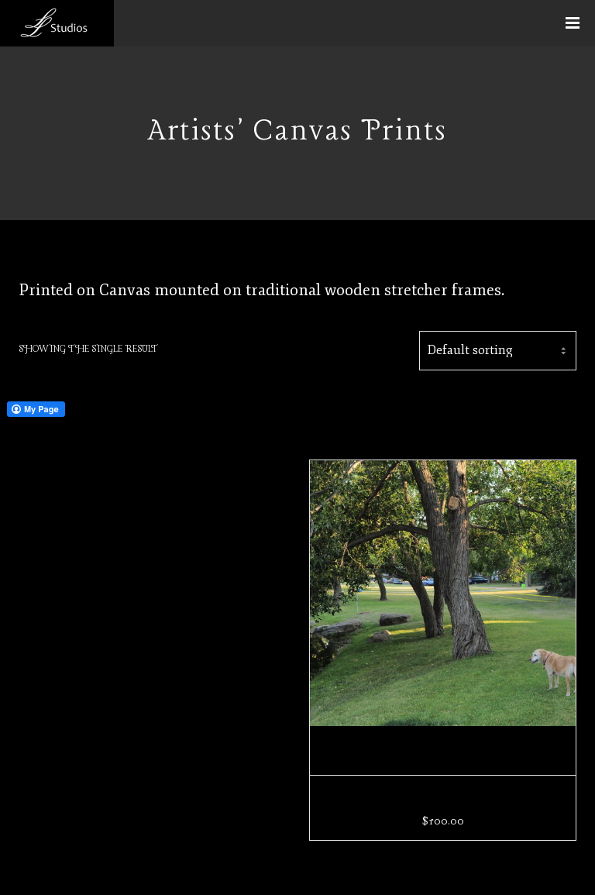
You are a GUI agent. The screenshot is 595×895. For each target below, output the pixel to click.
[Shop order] (497, 350)
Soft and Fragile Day (443, 800)
